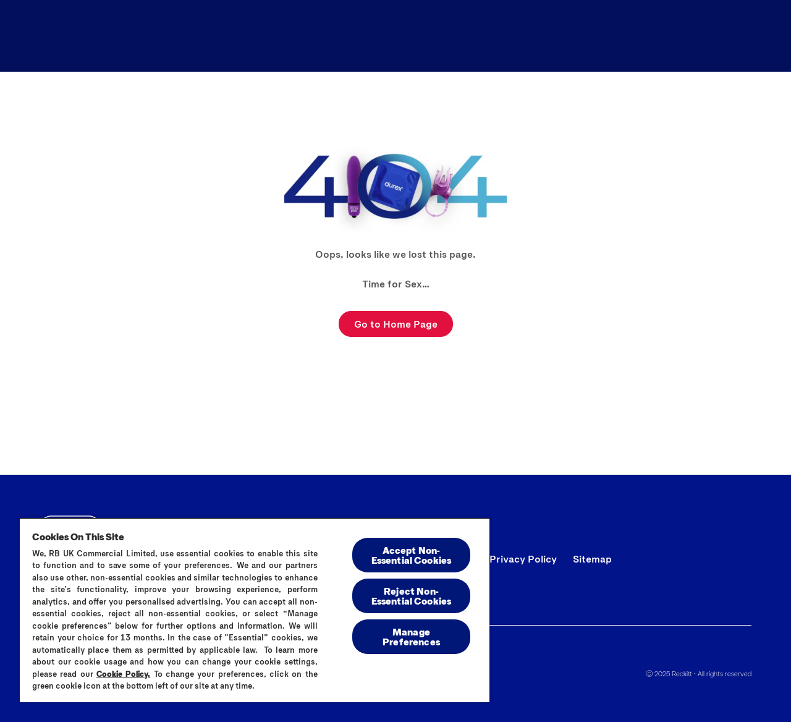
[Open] (740, 36)
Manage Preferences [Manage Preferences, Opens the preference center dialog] (411, 636)
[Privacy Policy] (523, 559)
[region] (254, 609)
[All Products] (491, 35)
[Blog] (579, 35)
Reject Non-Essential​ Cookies (411, 595)
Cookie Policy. (123, 674)
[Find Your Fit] (668, 35)
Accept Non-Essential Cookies (411, 555)
